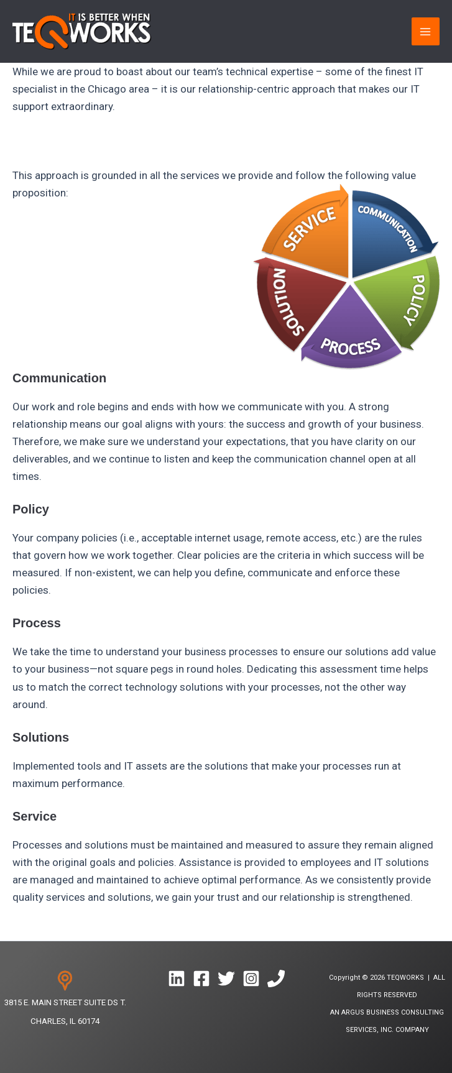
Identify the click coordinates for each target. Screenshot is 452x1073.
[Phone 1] (276, 978)
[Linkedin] (176, 978)
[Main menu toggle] (426, 31)
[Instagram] (251, 978)
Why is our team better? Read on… (92, 140)
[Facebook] (201, 978)
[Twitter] (226, 978)
